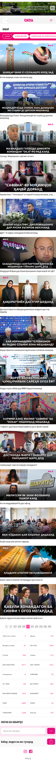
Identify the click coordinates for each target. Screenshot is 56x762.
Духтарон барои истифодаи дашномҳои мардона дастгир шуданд (25, 310)
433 (49, 626)
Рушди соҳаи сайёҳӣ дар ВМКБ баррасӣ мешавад (21, 388)
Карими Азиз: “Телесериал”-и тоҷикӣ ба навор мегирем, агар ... (27, 194)
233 (41, 626)
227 (15, 626)
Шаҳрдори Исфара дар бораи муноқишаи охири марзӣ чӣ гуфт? (27, 271)
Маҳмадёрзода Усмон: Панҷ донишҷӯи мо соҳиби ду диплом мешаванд (26, 116)
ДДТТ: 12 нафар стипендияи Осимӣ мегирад (19, 233)
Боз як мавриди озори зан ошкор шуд (16, 77)
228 (19, 626)
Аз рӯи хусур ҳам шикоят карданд (14, 541)
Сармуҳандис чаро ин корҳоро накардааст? (18, 465)
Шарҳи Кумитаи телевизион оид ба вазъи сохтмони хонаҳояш (26, 350)
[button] (51, 20)
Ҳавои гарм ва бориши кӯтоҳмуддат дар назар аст (21, 580)
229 (23, 626)
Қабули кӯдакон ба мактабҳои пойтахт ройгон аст (21, 618)
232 (36, 626)
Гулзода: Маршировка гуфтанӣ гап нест (17, 156)
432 (45, 626)
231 (32, 626)
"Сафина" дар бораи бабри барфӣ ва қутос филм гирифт (24, 426)
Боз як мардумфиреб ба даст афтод (15, 503)
